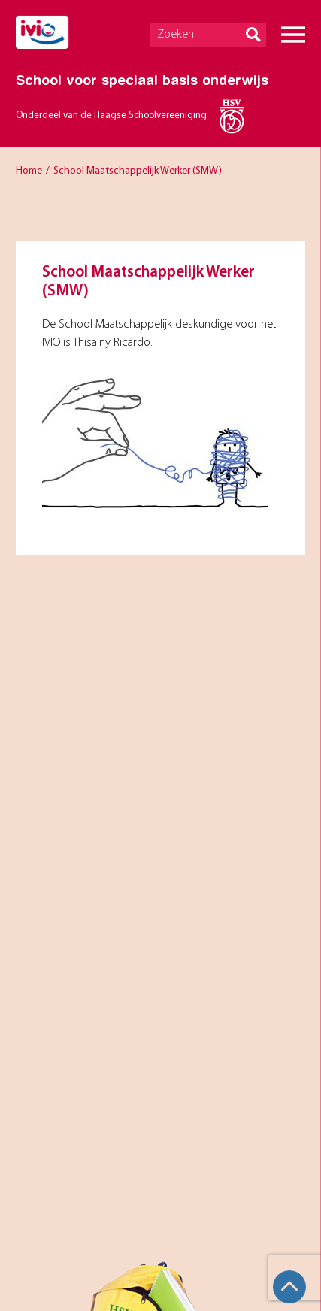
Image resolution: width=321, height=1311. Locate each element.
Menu (293, 35)
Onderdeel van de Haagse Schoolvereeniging (111, 115)
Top (289, 1286)
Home (29, 171)
